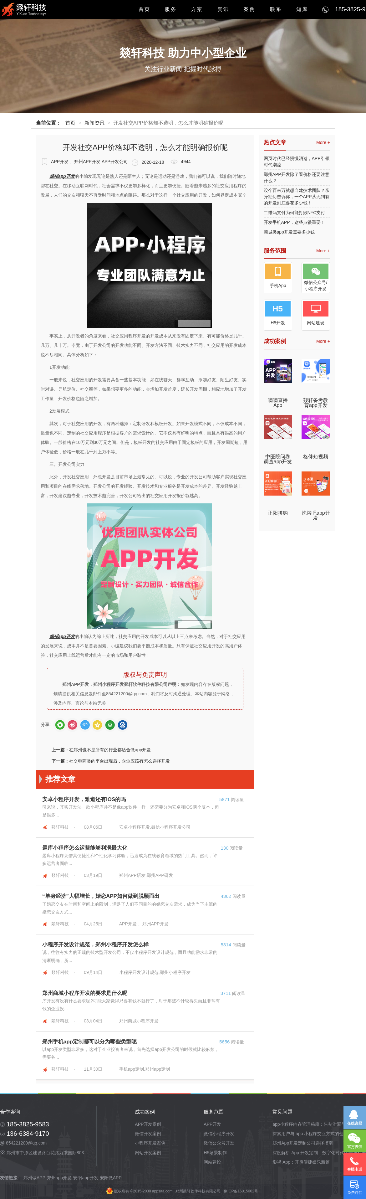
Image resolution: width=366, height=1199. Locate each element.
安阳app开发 (85, 1177)
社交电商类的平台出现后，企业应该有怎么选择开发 (119, 761)
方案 (197, 9)
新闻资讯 (94, 123)
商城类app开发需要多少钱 (289, 231)
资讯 (223, 9)
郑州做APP (34, 1177)
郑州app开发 (59, 1177)
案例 (250, 9)
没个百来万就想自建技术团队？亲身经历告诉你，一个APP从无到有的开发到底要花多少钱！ (296, 196)
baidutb (122, 725)
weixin (60, 725)
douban (110, 725)
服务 (171, 9)
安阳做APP (111, 1177)
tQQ (85, 725)
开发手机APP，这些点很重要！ (294, 222)
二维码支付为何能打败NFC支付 (294, 212)
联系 (276, 9)
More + (323, 142)
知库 (302, 9)
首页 (144, 9)
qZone (97, 725)
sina (72, 725)
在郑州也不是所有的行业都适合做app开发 (110, 749)
